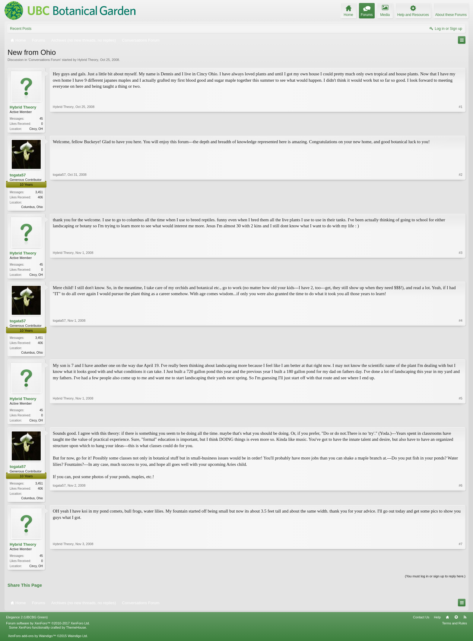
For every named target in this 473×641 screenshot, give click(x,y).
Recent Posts (20, 29)
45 (41, 118)
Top (456, 621)
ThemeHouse (76, 631)
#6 (460, 500)
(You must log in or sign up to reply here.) (435, 580)
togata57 (18, 175)
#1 (460, 128)
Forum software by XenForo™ (48, 627)
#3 (460, 275)
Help (437, 621)
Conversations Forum (44, 60)
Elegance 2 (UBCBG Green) (27, 621)
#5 (460, 422)
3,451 (39, 192)
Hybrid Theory (88, 60)
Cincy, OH (36, 129)
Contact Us (421, 621)
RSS (465, 621)
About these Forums (451, 15)
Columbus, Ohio (32, 207)
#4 (460, 353)
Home (447, 621)
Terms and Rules (454, 627)
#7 (460, 569)
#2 (460, 206)
